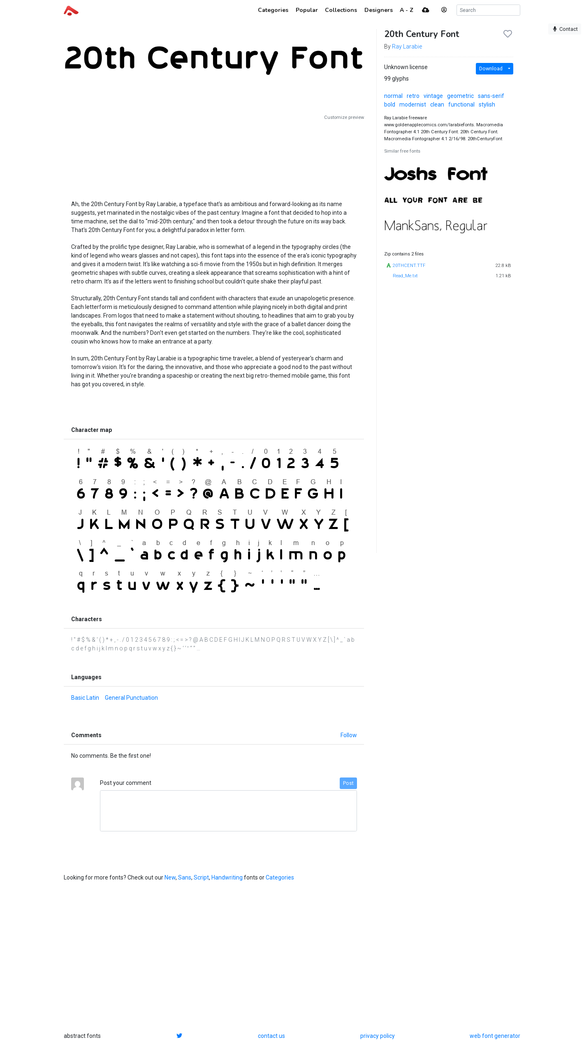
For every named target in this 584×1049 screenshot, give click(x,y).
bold (389, 104)
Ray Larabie (407, 46)
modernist (412, 104)
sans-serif (491, 96)
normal (393, 96)
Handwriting (227, 877)
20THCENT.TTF (409, 265)
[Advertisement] (214, 157)
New (170, 877)
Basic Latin (85, 697)
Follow (349, 735)
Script (201, 877)
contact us (271, 1036)
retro (413, 96)
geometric (460, 96)
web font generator (495, 1036)
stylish (487, 104)
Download (491, 69)
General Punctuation (131, 697)
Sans (184, 877)
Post (348, 783)
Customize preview (344, 117)
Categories (280, 877)
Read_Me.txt (405, 275)
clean (437, 104)
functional (461, 104)
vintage (433, 96)
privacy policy (377, 1036)
